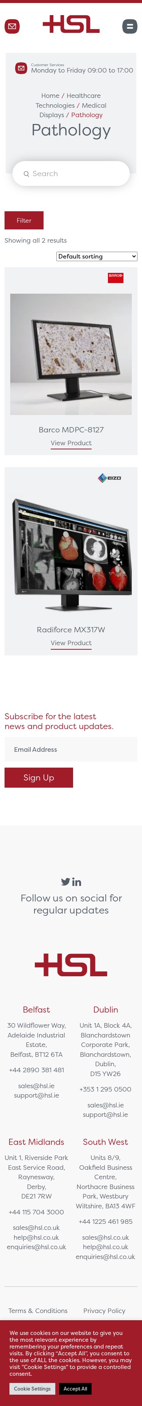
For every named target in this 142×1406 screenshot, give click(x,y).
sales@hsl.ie (36, 1086)
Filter (24, 220)
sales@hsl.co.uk (36, 1227)
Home (50, 95)
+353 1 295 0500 (105, 1089)
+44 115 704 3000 (36, 1212)
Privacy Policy (104, 1311)
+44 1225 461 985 (106, 1221)
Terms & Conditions (37, 1311)
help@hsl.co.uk (36, 1237)
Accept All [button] (75, 1389)
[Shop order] (96, 256)
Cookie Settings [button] (32, 1389)
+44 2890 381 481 (36, 1070)
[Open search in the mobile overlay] (71, 173)
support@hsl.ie (36, 1095)
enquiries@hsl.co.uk (36, 1247)
